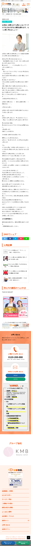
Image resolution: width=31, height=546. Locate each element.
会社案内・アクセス (8, 516)
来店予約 (16, 379)
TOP (3, 14)
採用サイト (15, 520)
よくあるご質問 (6, 512)
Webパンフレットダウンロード (8, 543)
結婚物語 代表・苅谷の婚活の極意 (13, 14)
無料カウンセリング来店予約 (23, 543)
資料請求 (16, 375)
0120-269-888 (15, 357)
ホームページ (5, 213)
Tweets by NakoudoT (7, 292)
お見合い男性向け (7, 21)
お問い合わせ (6, 525)
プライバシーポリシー (11, 537)
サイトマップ (21, 537)
